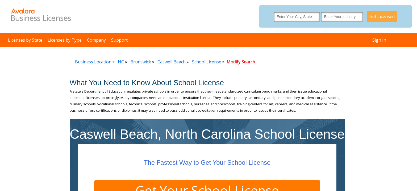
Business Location (93, 62)
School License (206, 62)
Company (96, 40)
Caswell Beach (171, 62)
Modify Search (241, 62)
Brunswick (140, 62)
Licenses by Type (65, 40)
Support (119, 40)
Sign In (379, 40)
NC (121, 62)
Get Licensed (382, 16)
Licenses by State (25, 40)
